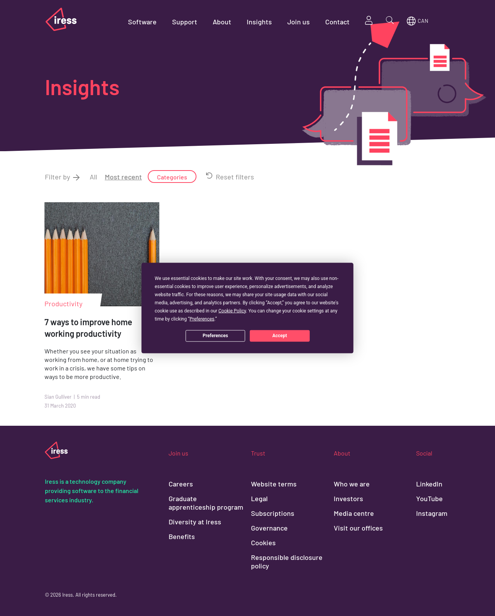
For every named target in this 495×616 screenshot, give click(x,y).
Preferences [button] (201, 318)
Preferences (215, 335)
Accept (279, 335)
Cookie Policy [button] (232, 310)
